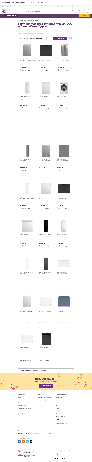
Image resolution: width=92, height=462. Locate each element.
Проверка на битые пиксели (44, 397)
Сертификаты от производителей (26, 402)
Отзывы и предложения (62, 413)
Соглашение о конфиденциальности (61, 422)
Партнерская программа (24, 408)
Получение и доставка (78, 7)
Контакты (20, 400)
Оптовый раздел (22, 413)
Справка (58, 419)
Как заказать (59, 397)
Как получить (59, 402)
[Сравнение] (84, 12)
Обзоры (58, 411)
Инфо (88, 7)
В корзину (27, 70)
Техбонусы (58, 405)
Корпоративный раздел (24, 411)
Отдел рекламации (60, 416)
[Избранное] (80, 12)
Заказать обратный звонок (37, 434)
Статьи (57, 408)
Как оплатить (59, 400)
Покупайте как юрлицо (64, 7)
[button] (31, 2)
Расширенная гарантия (43, 400)
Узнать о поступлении (25, 285)
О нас (19, 397)
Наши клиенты (22, 405)
